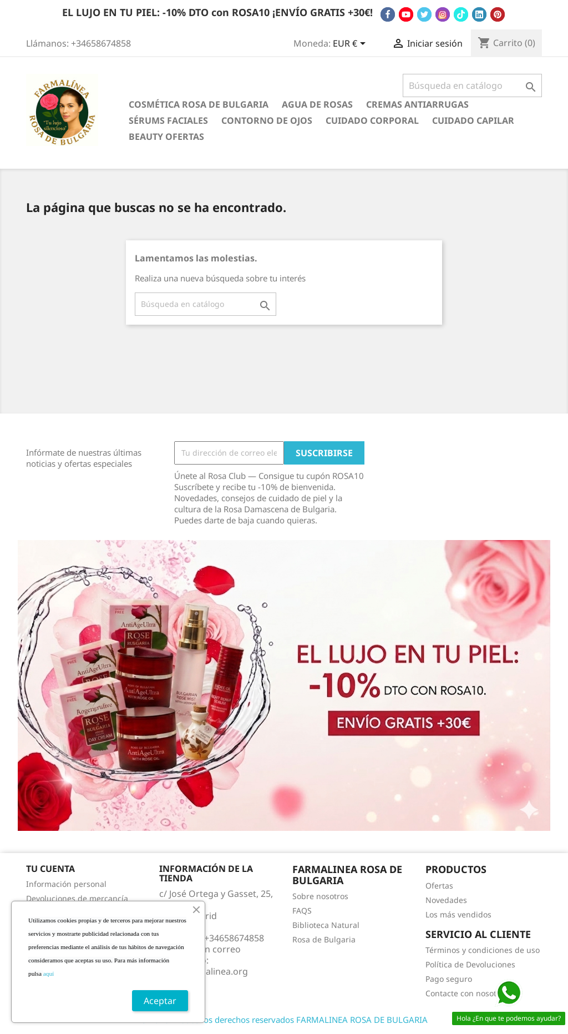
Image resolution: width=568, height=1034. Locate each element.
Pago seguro (448, 979)
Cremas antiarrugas (417, 104)
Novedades (446, 900)
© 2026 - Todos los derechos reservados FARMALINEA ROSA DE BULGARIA (284, 1019)
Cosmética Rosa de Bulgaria (198, 104)
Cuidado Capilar (473, 120)
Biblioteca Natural (325, 925)
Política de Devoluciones (470, 964)
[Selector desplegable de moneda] (351, 44)
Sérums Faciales (168, 120)
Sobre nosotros (320, 896)
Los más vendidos (458, 914)
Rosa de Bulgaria (324, 939)
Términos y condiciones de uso (482, 950)
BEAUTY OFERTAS (166, 136)
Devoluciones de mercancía (77, 898)
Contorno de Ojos (266, 120)
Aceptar (160, 1001)
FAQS (302, 910)
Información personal (66, 884)
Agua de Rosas (317, 104)
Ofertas (439, 885)
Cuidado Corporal (372, 120)
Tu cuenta (50, 868)
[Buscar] (472, 85)
